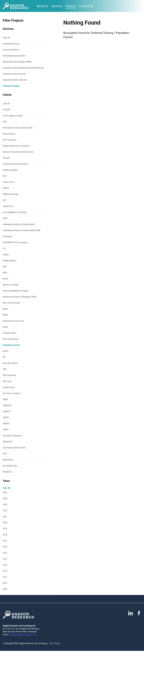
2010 (5, 583)
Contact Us (86, 6)
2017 (5, 541)
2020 (5, 523)
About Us (42, 6)
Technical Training (11, 86)
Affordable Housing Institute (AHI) (18, 128)
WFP (5, 454)
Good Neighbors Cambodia (14, 212)
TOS (51, 643)
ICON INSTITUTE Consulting (15, 242)
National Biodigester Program (16, 291)
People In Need (9, 333)
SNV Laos (7, 381)
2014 (5, 559)
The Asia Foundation (12, 393)
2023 (5, 504)
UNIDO (6, 429)
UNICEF (6, 423)
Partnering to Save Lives (13, 321)
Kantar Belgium (9, 260)
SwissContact (9, 387)
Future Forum (8, 182)
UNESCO (6, 411)
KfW (4, 266)
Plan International (10, 339)
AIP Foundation (9, 140)
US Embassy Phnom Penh (14, 448)
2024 (5, 498)
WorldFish (7, 472)
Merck (5, 279)
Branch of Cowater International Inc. (18, 152)
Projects (70, 6)
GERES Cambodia (10, 194)
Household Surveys (11, 44)
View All (6, 38)
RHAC (5, 351)
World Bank (8, 460)
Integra (6, 254)
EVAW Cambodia (10, 170)
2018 (5, 535)
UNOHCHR (7, 442)
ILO (4, 248)
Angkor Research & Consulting (16, 146)
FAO (4, 176)
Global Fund (8, 206)
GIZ (4, 200)
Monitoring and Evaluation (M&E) (17, 62)
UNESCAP (7, 405)
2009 (5, 589)
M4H (5, 273)
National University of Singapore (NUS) (20, 297)
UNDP (5, 399)
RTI (4, 357)
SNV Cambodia (9, 375)
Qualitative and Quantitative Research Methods (23, 68)
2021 (5, 517)
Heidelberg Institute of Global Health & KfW (21, 230)
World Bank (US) (10, 466)
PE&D (5, 327)
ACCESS (6, 110)
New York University (11, 303)
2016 (5, 547)
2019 (5, 529)
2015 (5, 553)
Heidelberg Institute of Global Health (19, 224)
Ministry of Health (10, 285)
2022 (5, 510)
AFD (4, 122)
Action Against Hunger (12, 116)
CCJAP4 (6, 158)
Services (56, 6)
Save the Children (10, 363)
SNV (5, 369)
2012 (5, 571)
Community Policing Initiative (15, 164)
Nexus (5, 309)
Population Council (11, 345)
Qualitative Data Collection (14, 74)
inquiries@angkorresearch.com (22, 634)
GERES (6, 188)
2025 (5, 492)
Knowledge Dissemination (14, 56)
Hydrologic (7, 236)
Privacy (57, 643)
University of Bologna (12, 435)
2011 (5, 577)
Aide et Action (9, 134)
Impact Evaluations (11, 50)
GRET (5, 218)
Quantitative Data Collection (15, 80)
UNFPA (6, 417)
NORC (5, 315)
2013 (5, 565)
